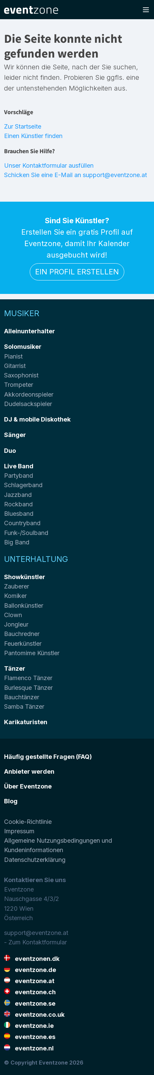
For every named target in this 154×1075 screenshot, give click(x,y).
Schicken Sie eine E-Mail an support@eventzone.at (75, 174)
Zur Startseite (22, 126)
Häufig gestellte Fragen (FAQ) (48, 756)
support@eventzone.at (36, 932)
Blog (11, 801)
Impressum (19, 831)
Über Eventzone (28, 786)
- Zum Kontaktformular (35, 942)
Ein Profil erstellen (77, 271)
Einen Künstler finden (33, 135)
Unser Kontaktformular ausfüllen (49, 165)
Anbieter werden (29, 771)
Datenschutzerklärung (35, 859)
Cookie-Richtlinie (28, 821)
